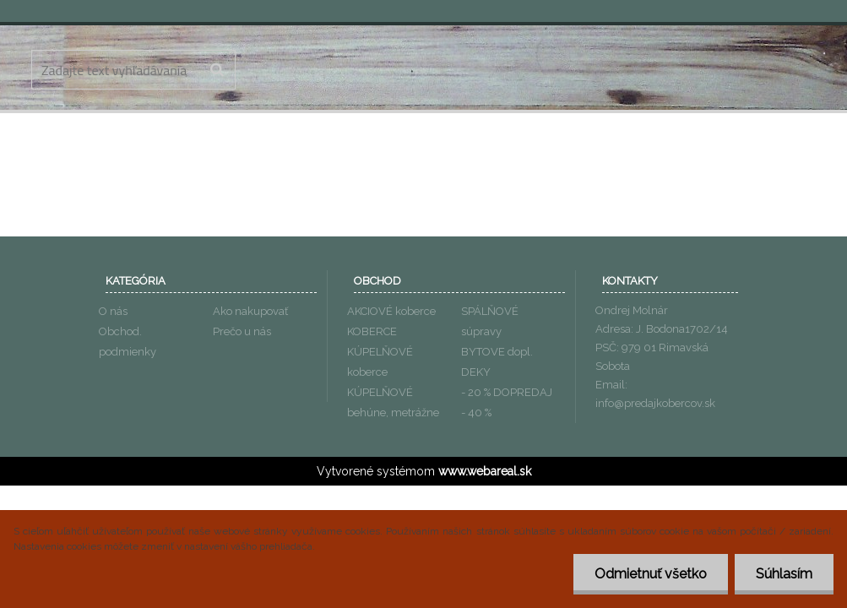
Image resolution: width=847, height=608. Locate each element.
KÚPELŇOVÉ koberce (380, 361)
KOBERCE (372, 331)
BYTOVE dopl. (497, 351)
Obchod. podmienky (127, 341)
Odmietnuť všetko (651, 574)
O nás (113, 311)
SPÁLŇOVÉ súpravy (490, 321)
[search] (216, 70)
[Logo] (424, 72)
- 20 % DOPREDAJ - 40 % (506, 402)
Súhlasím (784, 574)
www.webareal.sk (484, 471)
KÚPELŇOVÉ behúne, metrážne (393, 402)
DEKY (476, 372)
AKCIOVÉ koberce (391, 311)
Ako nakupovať (250, 311)
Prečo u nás (242, 331)
